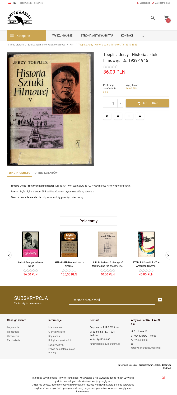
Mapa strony (55, 327)
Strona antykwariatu (97, 35)
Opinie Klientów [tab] (46, 173)
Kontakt (127, 35)
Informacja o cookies (127, 365)
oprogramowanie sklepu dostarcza (155, 365)
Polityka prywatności (59, 340)
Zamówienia (13, 340)
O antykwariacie (57, 331)
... (143, 35)
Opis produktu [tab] (19, 173)
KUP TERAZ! (147, 103)
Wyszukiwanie (62, 35)
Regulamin (54, 336)
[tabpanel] (88, 193)
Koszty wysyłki (56, 344)
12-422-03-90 (139, 340)
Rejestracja (13, 331)
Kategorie (20, 35)
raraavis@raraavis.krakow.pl (105, 343)
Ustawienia (13, 336)
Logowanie (13, 327)
